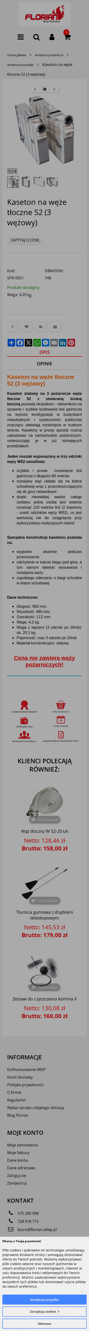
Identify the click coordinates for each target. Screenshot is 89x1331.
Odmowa (44, 1323)
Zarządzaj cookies (43, 1311)
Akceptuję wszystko (44, 1299)
